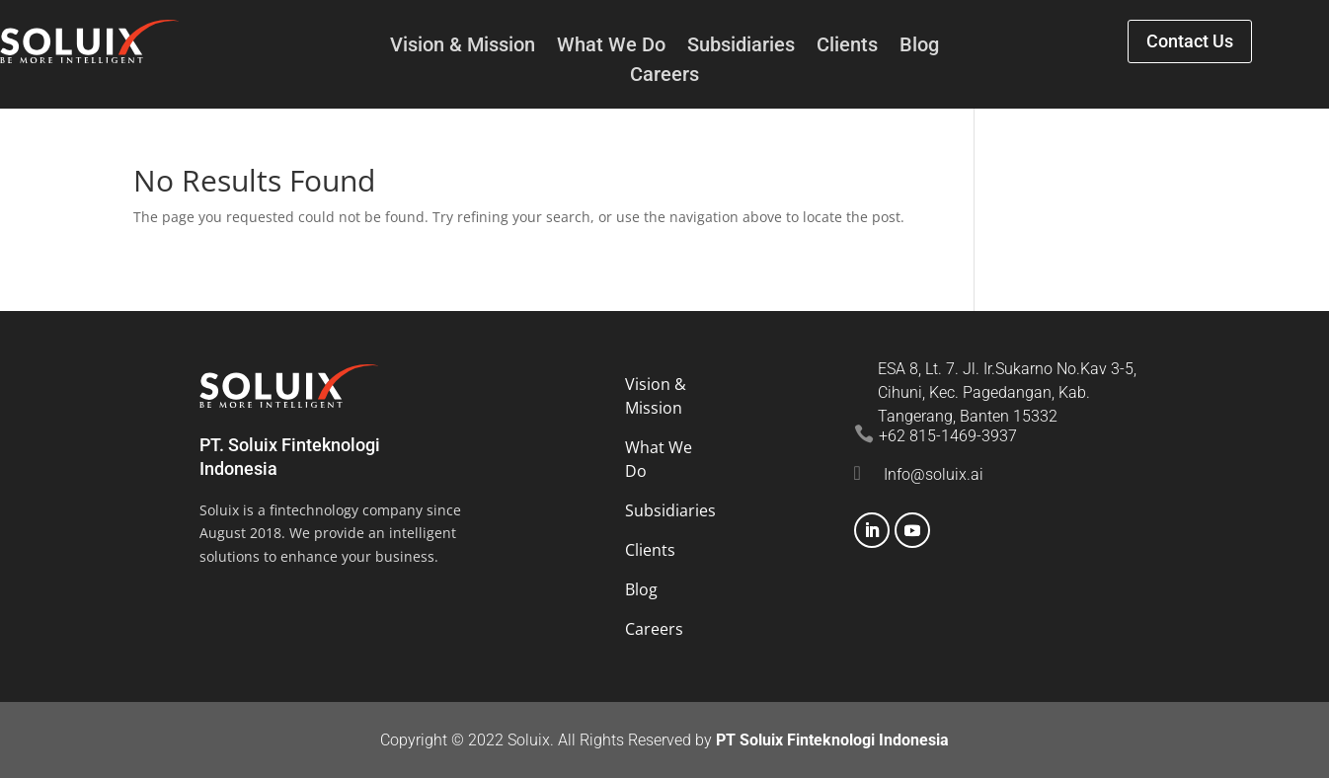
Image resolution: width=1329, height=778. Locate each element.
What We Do (611, 47)
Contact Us (1189, 41)
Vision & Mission (462, 47)
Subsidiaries (741, 47)
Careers (664, 76)
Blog (919, 47)
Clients (847, 47)
